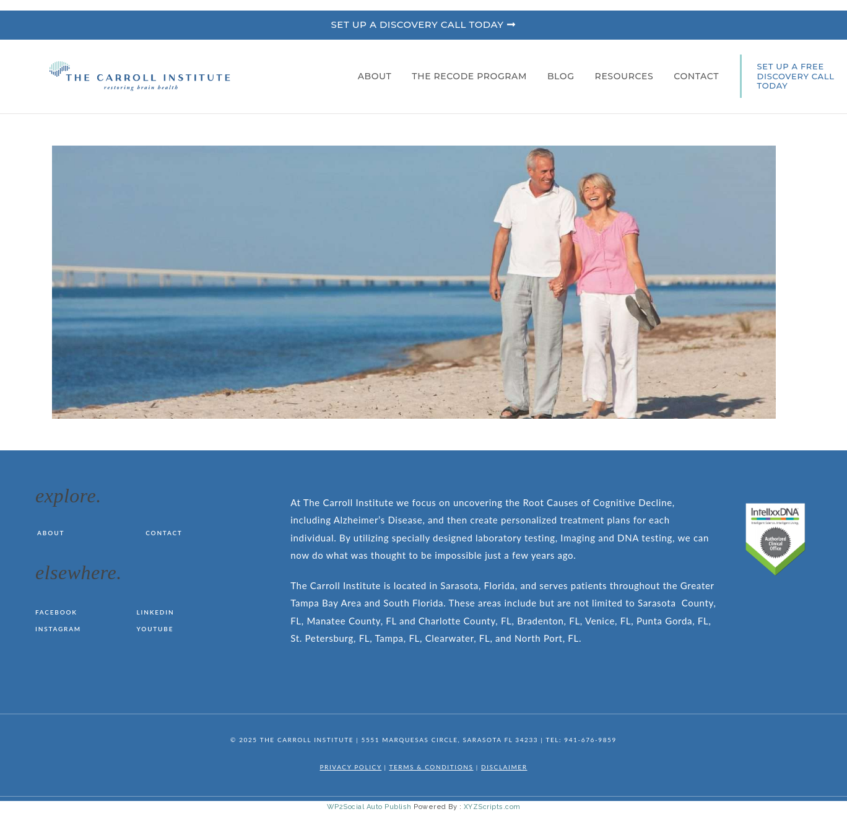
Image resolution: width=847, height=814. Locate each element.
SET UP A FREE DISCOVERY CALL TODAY (796, 75)
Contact (696, 76)
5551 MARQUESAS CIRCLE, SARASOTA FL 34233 (450, 739)
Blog (564, 76)
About (378, 76)
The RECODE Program (472, 76)
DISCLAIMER (504, 767)
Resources (627, 76)
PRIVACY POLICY (350, 767)
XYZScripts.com (492, 807)
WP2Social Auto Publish (369, 807)
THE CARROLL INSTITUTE (307, 739)
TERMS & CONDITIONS (431, 767)
